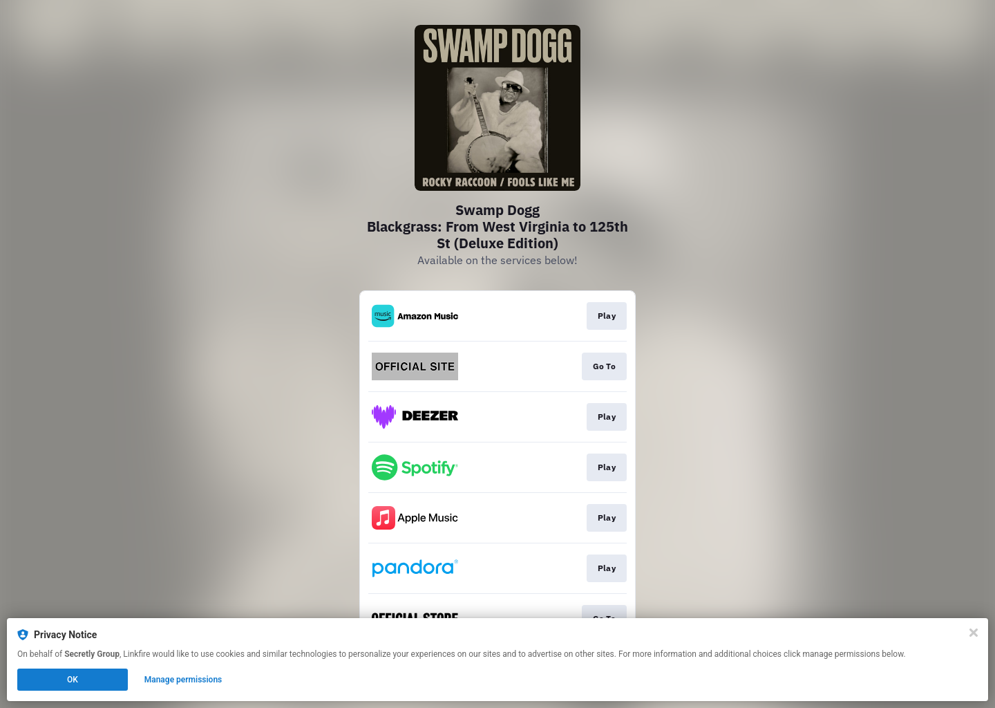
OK (72, 679)
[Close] (974, 633)
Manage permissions (183, 679)
